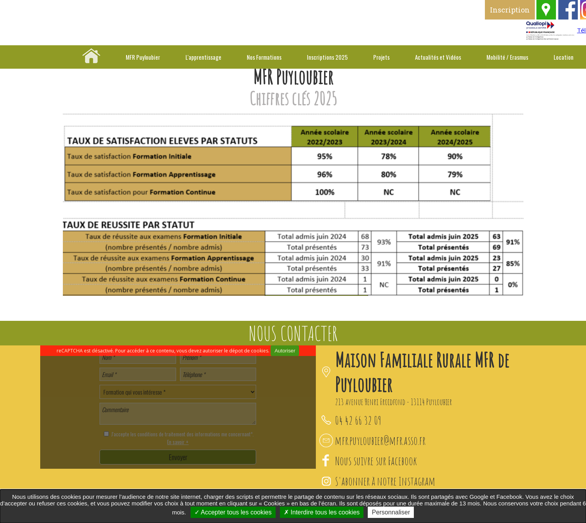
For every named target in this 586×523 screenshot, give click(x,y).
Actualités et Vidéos (438, 57)
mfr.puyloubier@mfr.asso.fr (380, 440)
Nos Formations (264, 57)
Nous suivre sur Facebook (376, 461)
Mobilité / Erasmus (507, 57)
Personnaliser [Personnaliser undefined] (391, 512)
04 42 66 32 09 (358, 420)
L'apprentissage (203, 57)
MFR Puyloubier (143, 57)
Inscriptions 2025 (327, 57)
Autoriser (284, 351)
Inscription (521, 9)
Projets (381, 57)
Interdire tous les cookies (322, 512)
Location (564, 57)
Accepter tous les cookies (233, 512)
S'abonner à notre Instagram (385, 481)
